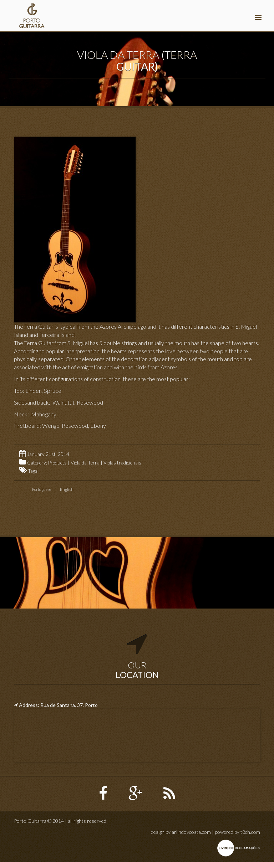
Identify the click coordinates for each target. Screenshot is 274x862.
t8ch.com (250, 832)
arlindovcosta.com (191, 832)
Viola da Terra (85, 463)
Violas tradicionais (122, 463)
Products (57, 463)
